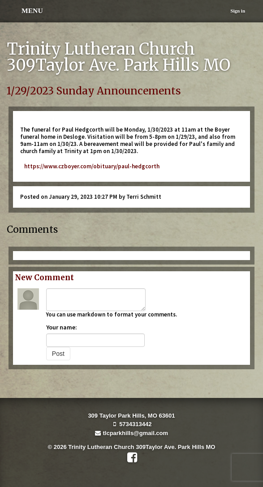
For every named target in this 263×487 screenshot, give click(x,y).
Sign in (237, 10)
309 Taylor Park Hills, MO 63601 (131, 415)
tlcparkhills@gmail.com (131, 433)
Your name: (61, 327)
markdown (91, 314)
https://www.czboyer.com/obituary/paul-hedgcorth (90, 166)
